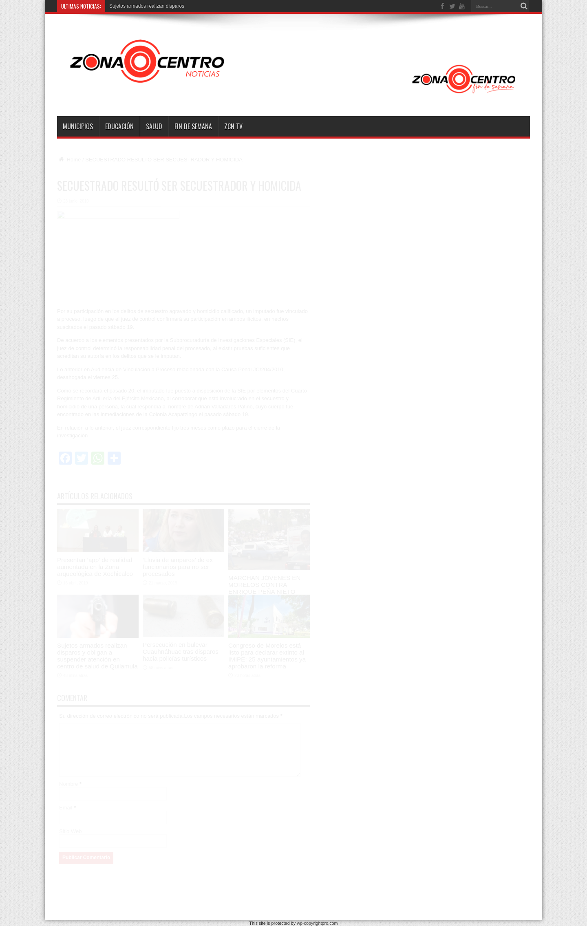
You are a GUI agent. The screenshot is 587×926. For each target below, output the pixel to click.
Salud (154, 126)
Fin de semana (193, 126)
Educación (119, 126)
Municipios (78, 126)
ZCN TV (233, 126)
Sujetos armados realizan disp (142, 6)
